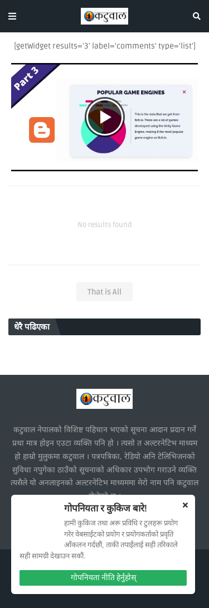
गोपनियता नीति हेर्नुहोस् (103, 577)
